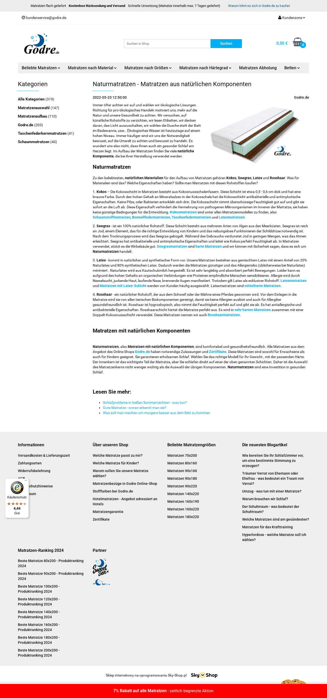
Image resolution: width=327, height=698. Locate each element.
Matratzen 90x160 (182, 471)
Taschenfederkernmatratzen (42, 133)
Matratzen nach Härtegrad (205, 67)
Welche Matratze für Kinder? (116, 463)
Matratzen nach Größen (148, 67)
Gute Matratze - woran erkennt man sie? (134, 408)
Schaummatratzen (34, 142)
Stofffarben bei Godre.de (113, 491)
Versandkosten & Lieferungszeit (44, 455)
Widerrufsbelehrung (34, 471)
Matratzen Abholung (258, 67)
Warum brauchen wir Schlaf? (265, 499)
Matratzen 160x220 (183, 509)
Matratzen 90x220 (182, 486)
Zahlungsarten (30, 463)
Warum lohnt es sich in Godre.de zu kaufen (259, 6)
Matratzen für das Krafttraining (267, 527)
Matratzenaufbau (33, 116)
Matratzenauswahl (34, 108)
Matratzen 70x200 (182, 455)
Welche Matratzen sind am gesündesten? (275, 519)
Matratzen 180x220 (183, 517)
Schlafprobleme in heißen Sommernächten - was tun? (145, 403)
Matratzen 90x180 (182, 478)
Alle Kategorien (31, 99)
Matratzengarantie (108, 512)
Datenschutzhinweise (35, 486)
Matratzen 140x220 (183, 494)
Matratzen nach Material (92, 67)
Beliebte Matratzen (41, 67)
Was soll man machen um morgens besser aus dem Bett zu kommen (156, 413)
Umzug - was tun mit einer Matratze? (271, 491)
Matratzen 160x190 (183, 501)
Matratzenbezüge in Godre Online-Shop (125, 484)
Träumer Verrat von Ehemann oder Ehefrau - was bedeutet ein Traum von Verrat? (273, 478)
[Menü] (26, 481)
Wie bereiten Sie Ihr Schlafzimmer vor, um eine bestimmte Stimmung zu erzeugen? (272, 460)
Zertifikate (101, 519)
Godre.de (26, 125)
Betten (292, 67)
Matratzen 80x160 (182, 463)
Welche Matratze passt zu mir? (118, 455)
